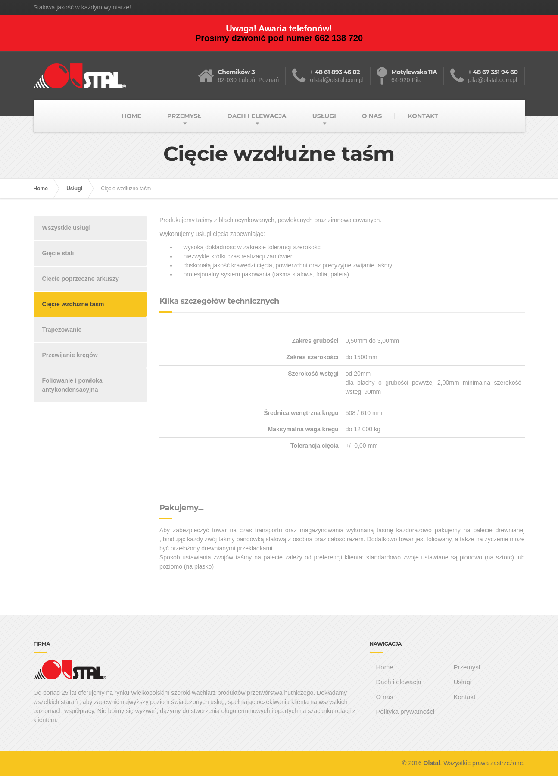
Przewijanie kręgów (70, 355)
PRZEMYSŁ (184, 116)
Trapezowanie (62, 329)
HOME (131, 116)
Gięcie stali (58, 253)
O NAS (372, 116)
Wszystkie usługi (66, 227)
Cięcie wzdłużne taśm (73, 304)
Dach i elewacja (398, 681)
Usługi (74, 188)
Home (41, 188)
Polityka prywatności (405, 711)
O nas (384, 697)
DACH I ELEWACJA (257, 116)
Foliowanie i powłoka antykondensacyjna (72, 385)
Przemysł (466, 667)
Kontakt (464, 697)
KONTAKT (423, 116)
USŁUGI (324, 116)
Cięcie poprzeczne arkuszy (80, 278)
